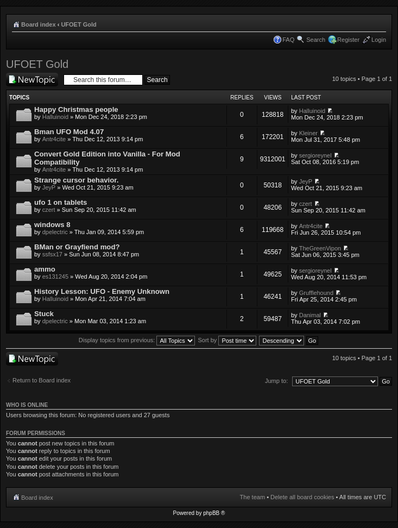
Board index (38, 24)
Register (348, 39)
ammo (44, 269)
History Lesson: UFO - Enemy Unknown (101, 291)
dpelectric (55, 232)
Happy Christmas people (76, 109)
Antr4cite (54, 139)
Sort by (227, 340)
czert (48, 209)
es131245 (55, 276)
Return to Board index (41, 380)
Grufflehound (316, 293)
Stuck (44, 314)
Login (378, 39)
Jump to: (276, 381)
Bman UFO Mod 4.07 (69, 132)
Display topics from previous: (137, 340)
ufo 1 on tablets (60, 202)
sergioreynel (315, 155)
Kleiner (308, 133)
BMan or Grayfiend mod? (77, 247)
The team (252, 497)
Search (315, 39)
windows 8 (52, 225)
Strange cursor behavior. (76, 180)
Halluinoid (55, 117)
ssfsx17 (52, 254)
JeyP (48, 187)
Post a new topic (32, 79)
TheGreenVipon (320, 248)
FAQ (288, 39)
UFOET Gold (78, 24)
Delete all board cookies (302, 497)
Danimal (310, 315)
